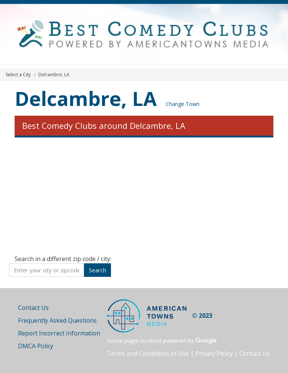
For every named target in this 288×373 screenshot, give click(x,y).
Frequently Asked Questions (57, 320)
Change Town (183, 103)
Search (97, 270)
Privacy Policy (214, 353)
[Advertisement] (144, 196)
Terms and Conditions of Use (148, 353)
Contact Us (33, 308)
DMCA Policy (35, 346)
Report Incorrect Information (59, 333)
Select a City (18, 74)
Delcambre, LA (86, 98)
